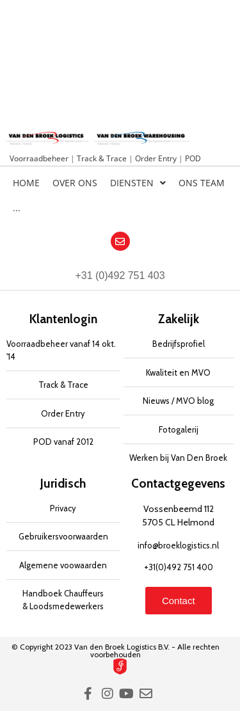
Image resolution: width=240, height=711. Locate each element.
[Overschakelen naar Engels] (207, 211)
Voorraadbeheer (40, 158)
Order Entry (157, 158)
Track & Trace (103, 158)
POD (193, 158)
